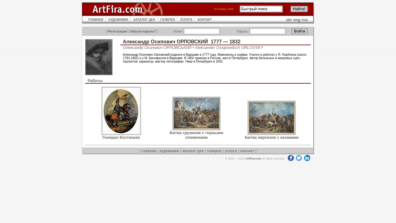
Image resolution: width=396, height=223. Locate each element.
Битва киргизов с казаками (272, 137)
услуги (231, 151)
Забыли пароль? (143, 31)
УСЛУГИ (186, 19)
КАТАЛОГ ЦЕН (144, 19)
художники (169, 151)
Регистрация (117, 31)
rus (305, 19)
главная (149, 151)
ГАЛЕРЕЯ (168, 19)
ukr (289, 19)
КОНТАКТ (204, 19)
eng (296, 19)
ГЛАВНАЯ (95, 19)
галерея (214, 151)
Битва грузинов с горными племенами (196, 135)
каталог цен (193, 151)
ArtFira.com (253, 158)
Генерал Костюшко (121, 137)
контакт (247, 151)
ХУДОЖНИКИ (118, 19)
